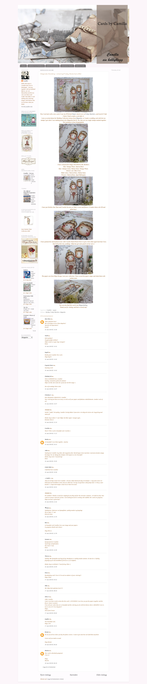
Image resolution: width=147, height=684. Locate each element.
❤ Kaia (47, 508)
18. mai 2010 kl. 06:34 (51, 663)
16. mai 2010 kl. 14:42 (51, 359)
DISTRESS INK (52, 66)
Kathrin (25, 270)
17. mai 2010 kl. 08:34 (51, 590)
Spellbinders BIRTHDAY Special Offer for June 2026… (29, 301)
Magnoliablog (83, 305)
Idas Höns (47, 319)
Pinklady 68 (48, 376)
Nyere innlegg (45, 675)
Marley (47, 439)
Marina (47, 650)
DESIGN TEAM (67, 66)
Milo (46, 585)
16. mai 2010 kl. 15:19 (51, 422)
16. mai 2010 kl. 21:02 (51, 502)
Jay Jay (25, 307)
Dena (46, 572)
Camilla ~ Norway (28, 173)
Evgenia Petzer (49, 365)
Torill (46, 335)
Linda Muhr (48, 467)
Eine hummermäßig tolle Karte (33, 275)
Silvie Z (47, 596)
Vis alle (34, 330)
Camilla (25, 81)
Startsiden (73, 675)
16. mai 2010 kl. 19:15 (51, 444)
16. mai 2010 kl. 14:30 (51, 329)
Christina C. (48, 395)
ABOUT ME (80, 66)
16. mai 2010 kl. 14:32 (51, 346)
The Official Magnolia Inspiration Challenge (29, 192)
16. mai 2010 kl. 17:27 (51, 433)
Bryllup (48, 312)
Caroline (47, 428)
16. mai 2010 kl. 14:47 (51, 389)
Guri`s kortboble (28, 283)
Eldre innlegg (102, 675)
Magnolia (79, 118)
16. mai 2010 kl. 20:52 (51, 487)
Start (23, 66)
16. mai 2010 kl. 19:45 (51, 461)
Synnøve (47, 539)
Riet (46, 522)
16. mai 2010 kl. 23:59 (51, 567)
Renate (47, 632)
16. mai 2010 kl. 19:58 (51, 472)
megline (47, 619)
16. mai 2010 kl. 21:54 (51, 516)
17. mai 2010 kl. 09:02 (51, 613)
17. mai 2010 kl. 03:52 (51, 579)
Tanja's (74, 114)
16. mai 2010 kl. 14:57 (51, 404)
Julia (46, 450)
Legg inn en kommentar (49, 667)
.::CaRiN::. (48, 478)
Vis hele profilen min (26, 106)
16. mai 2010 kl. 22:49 (51, 550)
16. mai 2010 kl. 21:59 (51, 533)
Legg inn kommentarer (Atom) (55, 679)
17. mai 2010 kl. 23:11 (51, 626)
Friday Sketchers (90, 114)
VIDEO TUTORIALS (36, 66)
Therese (47, 556)
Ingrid (46, 352)
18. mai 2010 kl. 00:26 (51, 644)
